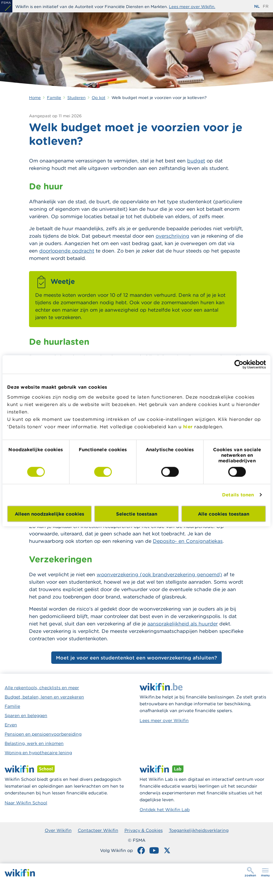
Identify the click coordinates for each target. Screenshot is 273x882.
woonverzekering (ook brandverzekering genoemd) (159, 574)
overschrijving (172, 236)
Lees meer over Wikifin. (192, 6)
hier (188, 426)
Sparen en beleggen (26, 715)
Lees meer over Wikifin (164, 720)
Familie (12, 706)
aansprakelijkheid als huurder (182, 623)
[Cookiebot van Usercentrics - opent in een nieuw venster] (239, 364)
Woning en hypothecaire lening (38, 752)
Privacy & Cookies (143, 830)
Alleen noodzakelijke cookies (49, 514)
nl (257, 6)
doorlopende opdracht (66, 251)
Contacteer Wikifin (98, 830)
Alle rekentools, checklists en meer (42, 687)
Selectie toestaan (136, 514)
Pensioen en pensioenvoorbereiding (43, 734)
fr (265, 6)
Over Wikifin (58, 830)
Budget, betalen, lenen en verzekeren (44, 697)
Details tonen (238, 495)
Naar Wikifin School (26, 803)
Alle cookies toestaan (223, 514)
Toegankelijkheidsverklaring (199, 830)
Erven (11, 725)
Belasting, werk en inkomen (34, 743)
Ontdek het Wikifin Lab (165, 809)
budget (196, 161)
